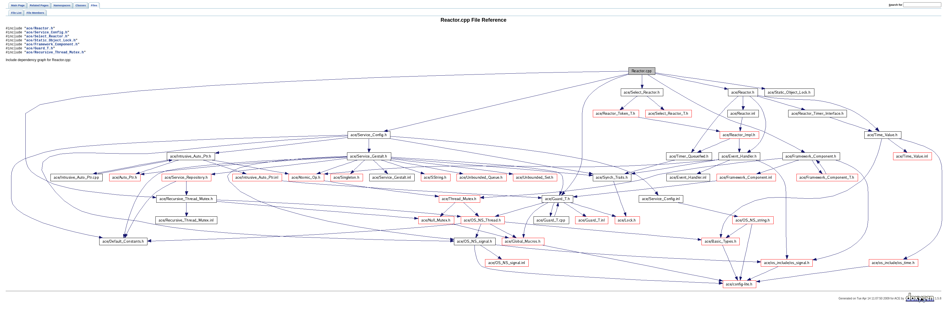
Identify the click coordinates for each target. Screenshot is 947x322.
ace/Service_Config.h (46, 33)
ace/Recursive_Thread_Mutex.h (55, 58)
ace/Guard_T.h (39, 53)
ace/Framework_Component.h (52, 48)
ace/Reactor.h (39, 29)
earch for (895, 4)
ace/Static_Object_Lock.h (51, 43)
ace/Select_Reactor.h (46, 38)
